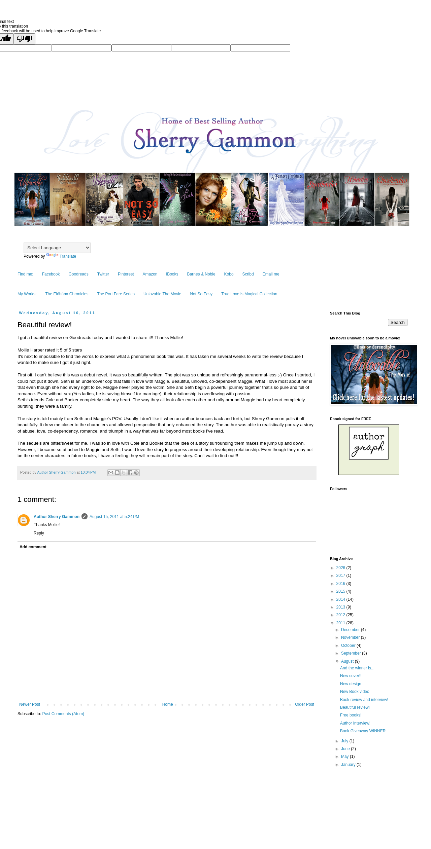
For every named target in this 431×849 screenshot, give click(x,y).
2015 (341, 591)
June (346, 748)
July (345, 741)
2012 (341, 615)
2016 (341, 583)
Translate (61, 256)
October (349, 645)
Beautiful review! (355, 707)
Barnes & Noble (201, 274)
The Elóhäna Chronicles (66, 294)
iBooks (172, 274)
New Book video (354, 691)
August (348, 661)
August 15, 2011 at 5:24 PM (114, 516)
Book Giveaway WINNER (363, 731)
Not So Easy (201, 294)
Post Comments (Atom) (63, 713)
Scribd (248, 274)
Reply (39, 533)
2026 (341, 567)
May (345, 756)
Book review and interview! (364, 699)
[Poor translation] (24, 38)
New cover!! (350, 675)
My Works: (27, 294)
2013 (341, 607)
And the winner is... (357, 668)
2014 (341, 599)
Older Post (304, 704)
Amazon (149, 274)
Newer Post (29, 704)
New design (350, 683)
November (351, 637)
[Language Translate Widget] (57, 248)
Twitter (103, 274)
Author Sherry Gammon (56, 516)
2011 (341, 623)
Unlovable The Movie (162, 294)
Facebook (51, 274)
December (351, 629)
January (349, 764)
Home (167, 704)
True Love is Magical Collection (249, 294)
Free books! (350, 715)
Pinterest (126, 274)
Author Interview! (355, 723)
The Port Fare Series (116, 294)
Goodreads (78, 274)
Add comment (33, 547)
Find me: (25, 274)
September (351, 653)
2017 (341, 575)
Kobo (229, 274)
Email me (271, 274)
